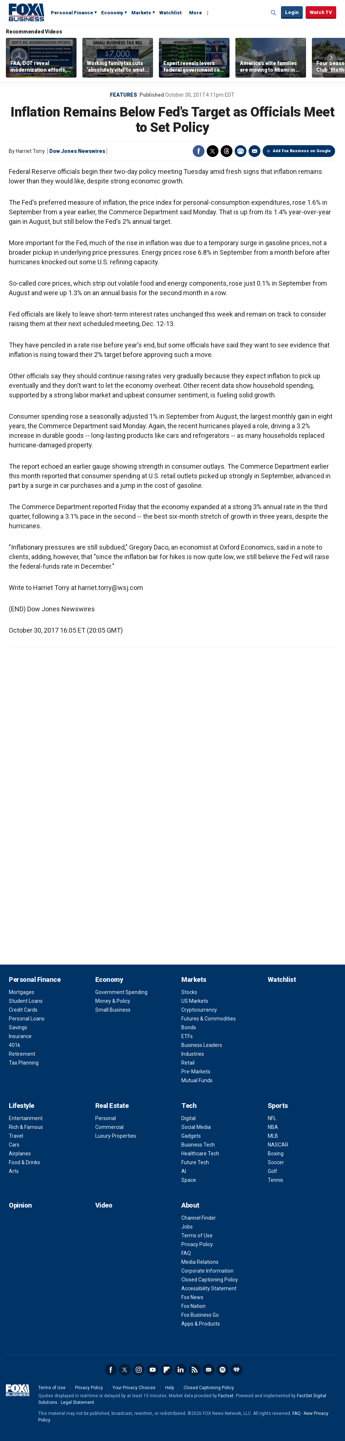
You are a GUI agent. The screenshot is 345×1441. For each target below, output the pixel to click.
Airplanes (20, 1153)
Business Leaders (201, 1045)
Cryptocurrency (199, 1010)
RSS (194, 1370)
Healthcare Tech (200, 1153)
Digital (188, 1118)
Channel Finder (198, 1218)
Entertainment (26, 1118)
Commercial (109, 1127)
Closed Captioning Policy (209, 1280)
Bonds (188, 1027)
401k (14, 1045)
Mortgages (21, 992)
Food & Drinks (24, 1162)
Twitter (212, 151)
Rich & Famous (26, 1127)
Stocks (189, 992)
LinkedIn (180, 1370)
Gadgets (191, 1136)
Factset (226, 1395)
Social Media (196, 1127)
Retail (188, 1063)
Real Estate (112, 1105)
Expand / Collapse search (273, 13)
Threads (226, 151)
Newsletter (208, 1370)
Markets (141, 12)
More (195, 12)
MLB (273, 1136)
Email (254, 151)
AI (183, 1171)
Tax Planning (24, 1063)
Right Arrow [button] (331, 57)
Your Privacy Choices (134, 1387)
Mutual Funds (197, 1080)
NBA (273, 1127)
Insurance (20, 1036)
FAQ (186, 1253)
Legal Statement (77, 1402)
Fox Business (26, 12)
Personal (105, 1118)
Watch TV (321, 12)
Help (169, 1387)
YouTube (153, 1370)
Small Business (113, 1010)
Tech (188, 1105)
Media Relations (199, 1262)
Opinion (20, 1205)
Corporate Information (207, 1271)
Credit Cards (23, 1010)
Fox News (192, 1297)
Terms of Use (197, 1235)
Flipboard (166, 1370)
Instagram (139, 1370)
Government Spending (121, 992)
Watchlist (170, 12)
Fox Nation (193, 1306)
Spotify (222, 1370)
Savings (18, 1027)
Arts (14, 1171)
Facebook (198, 151)
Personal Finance (72, 12)
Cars (14, 1145)
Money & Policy (112, 1001)
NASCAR (278, 1145)
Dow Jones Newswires (77, 151)
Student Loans (26, 1001)
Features (123, 95)
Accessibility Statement (208, 1288)
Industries (192, 1054)
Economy (112, 12)
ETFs (187, 1036)
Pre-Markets (195, 1072)
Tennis (275, 1180)
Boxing (276, 1153)
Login (292, 12)
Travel (16, 1136)
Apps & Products (200, 1324)
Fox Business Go (200, 1315)
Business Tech (198, 1145)
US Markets (194, 1001)
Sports (278, 1105)
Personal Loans (27, 1019)
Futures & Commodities (208, 1019)
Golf (272, 1171)
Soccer (276, 1162)
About (190, 1205)
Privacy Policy (197, 1244)
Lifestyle (21, 1105)
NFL (272, 1118)
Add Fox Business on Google (302, 151)
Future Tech (195, 1162)
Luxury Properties (115, 1136)
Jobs (187, 1227)
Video (104, 1205)
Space (188, 1180)
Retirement (22, 1054)
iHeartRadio (236, 1370)
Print (240, 151)
